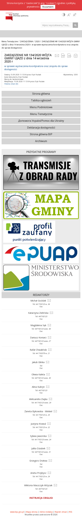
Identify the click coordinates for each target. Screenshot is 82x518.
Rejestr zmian (61, 512)
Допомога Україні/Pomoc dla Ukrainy (41, 120)
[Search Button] (76, 25)
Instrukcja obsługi (41, 497)
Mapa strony (31, 512)
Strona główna (41, 93)
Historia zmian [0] (11, 84)
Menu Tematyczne (10, 41)
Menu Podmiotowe (41, 107)
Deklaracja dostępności (41, 127)
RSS (70, 512)
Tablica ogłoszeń (41, 100)
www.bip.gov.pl (17, 512)
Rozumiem (47, 6)
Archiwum (41, 141)
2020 (37, 41)
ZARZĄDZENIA (27, 41)
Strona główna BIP (41, 134)
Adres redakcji (46, 512)
